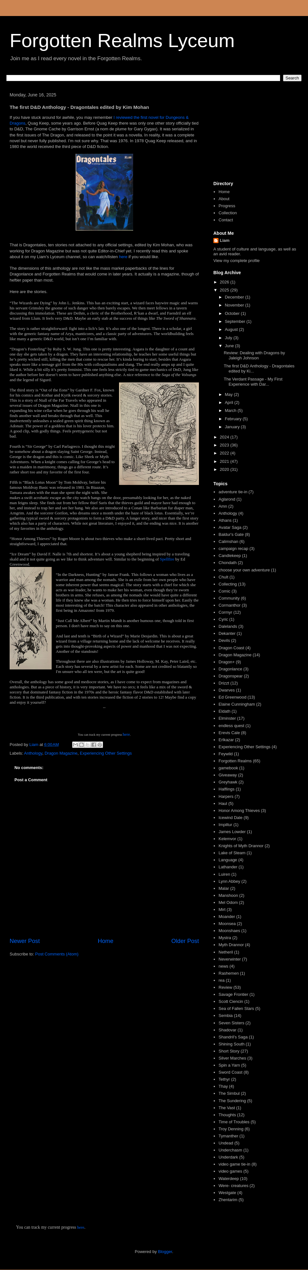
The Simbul (229, 1093)
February (234, 418)
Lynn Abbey (229, 881)
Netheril (225, 952)
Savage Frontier (233, 994)
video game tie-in (234, 1164)
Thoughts (227, 1114)
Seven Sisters (231, 1022)
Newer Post (25, 941)
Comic (224, 591)
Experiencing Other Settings (106, 753)
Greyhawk (227, 782)
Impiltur (225, 824)
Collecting (227, 584)
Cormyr (225, 612)
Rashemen (228, 973)
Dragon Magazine (61, 753)
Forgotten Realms (235, 760)
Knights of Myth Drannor (240, 845)
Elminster (227, 718)
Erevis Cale (229, 732)
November (235, 305)
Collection (227, 212)
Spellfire (167, 559)
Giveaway (227, 775)
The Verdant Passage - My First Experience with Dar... (253, 382)
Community (229, 598)
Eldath (224, 711)
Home (106, 941)
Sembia (225, 1015)
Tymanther (228, 1136)
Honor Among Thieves (239, 810)
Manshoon (228, 895)
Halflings (226, 789)
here (124, 256)
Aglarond (226, 499)
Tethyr (224, 1079)
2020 (225, 469)
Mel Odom (228, 902)
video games (230, 1171)
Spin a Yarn (229, 1065)
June (230, 345)
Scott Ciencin (230, 1001)
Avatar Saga (229, 527)
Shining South (231, 1044)
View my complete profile (236, 260)
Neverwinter (229, 959)
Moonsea (226, 923)
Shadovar (227, 1030)
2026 (225, 282)
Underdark (228, 1157)
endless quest (231, 725)
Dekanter (226, 633)
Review (225, 987)
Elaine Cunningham (236, 704)
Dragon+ (226, 662)
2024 (225, 437)
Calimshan (228, 541)
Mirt (222, 909)
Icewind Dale (230, 817)
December (235, 297)
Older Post (185, 941)
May (229, 394)
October (233, 313)
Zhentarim (227, 1199)
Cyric (223, 619)
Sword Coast (230, 1072)
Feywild (225, 753)
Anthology (33, 753)
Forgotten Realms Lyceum (122, 40)
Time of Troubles (233, 1121)
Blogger (165, 1251)
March (231, 410)
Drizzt (223, 683)
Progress (226, 205)
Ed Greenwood (232, 697)
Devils (224, 640)
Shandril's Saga (233, 1037)
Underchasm (230, 1150)
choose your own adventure (244, 570)
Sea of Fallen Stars (236, 1008)
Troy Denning (231, 1129)
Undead (225, 1143)
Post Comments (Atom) (57, 954)
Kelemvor (227, 838)
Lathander (227, 866)
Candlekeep (229, 555)
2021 (225, 461)
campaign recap (233, 548)
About (223, 198)
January (233, 426)
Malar (223, 888)
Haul (222, 803)
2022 (225, 453)
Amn (222, 506)
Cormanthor (229, 605)
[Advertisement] (255, 134)
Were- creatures (233, 1185)
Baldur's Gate (231, 534)
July (229, 337)
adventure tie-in (232, 491)
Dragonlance (230, 669)
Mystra (224, 937)
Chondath (227, 562)
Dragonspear (230, 676)
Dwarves (226, 690)
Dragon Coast (231, 647)
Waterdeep (228, 1178)
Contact (225, 219)
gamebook (228, 768)
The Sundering (232, 1100)
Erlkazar (226, 739)
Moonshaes (229, 930)
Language (227, 859)
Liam (224, 240)
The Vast (226, 1107)
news (223, 966)
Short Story (228, 1051)
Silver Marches (232, 1058)
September (235, 321)
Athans (224, 520)
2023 (225, 445)
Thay (223, 1086)
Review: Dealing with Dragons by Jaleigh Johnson (254, 355)
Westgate (227, 1192)
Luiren (224, 874)
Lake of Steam (231, 852)
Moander (226, 916)
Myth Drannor (231, 944)
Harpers (225, 796)
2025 (225, 290)
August (232, 329)
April (230, 402)
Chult (223, 577)
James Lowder (232, 831)
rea (221, 980)
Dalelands (227, 626)
